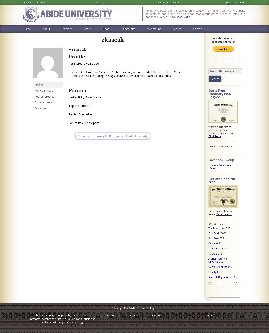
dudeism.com (154, 315)
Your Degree (215, 248)
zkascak (113, 40)
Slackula (212, 253)
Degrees (213, 243)
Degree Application (219, 267)
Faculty (212, 272)
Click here (214, 136)
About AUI (100, 2)
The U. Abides (216, 228)
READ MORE (183, 17)
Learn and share (168, 2)
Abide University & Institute (71, 15)
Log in (153, 308)
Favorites (40, 108)
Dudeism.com (224, 214)
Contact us (206, 315)
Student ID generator (220, 277)
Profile (38, 84)
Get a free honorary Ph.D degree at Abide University (113, 136)
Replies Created (44, 96)
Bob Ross (213, 238)
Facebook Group (220, 166)
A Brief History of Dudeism (218, 260)
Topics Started (43, 90)
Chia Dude (214, 233)
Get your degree (33, 2)
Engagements (43, 102)
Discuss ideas (235, 2)
